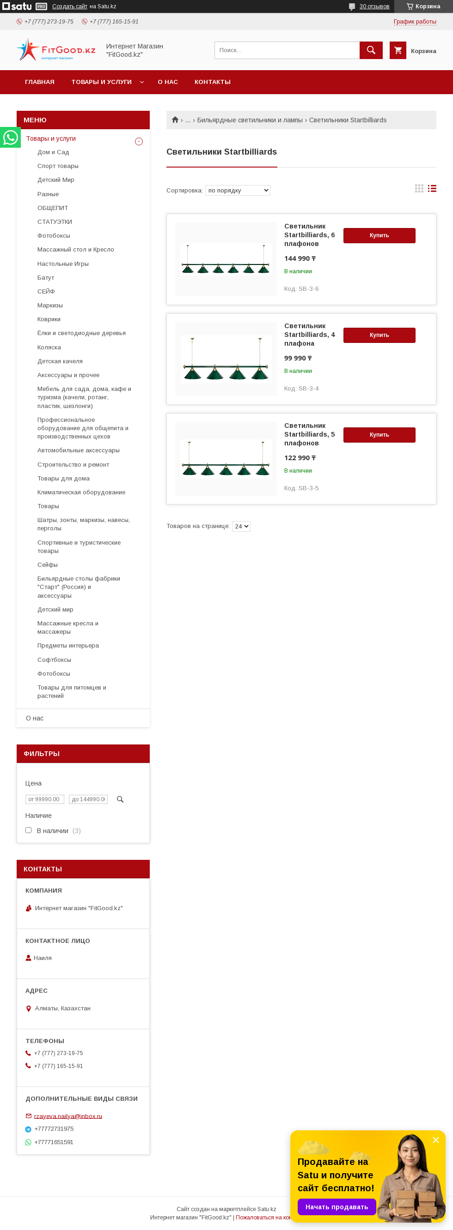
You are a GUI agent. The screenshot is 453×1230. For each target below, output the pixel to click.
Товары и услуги (101, 81)
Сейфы (47, 564)
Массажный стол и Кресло (75, 249)
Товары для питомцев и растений (71, 691)
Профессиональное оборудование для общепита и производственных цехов (83, 428)
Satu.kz (266, 1209)
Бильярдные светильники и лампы (250, 120)
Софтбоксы (54, 659)
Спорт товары (58, 165)
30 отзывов (375, 6)
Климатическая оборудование (81, 492)
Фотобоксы (53, 235)
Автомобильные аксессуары (78, 450)
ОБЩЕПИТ (52, 207)
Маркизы (50, 305)
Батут (45, 277)
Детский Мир (55, 179)
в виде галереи (419, 190)
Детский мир (55, 609)
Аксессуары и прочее (68, 375)
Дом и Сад (53, 152)
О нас (168, 81)
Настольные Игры (63, 263)
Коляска (49, 347)
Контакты (213, 81)
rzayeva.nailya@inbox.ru (68, 1115)
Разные (48, 194)
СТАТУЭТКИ (54, 221)
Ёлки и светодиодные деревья (81, 333)
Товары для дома (63, 478)
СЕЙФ (46, 291)
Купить (379, 235)
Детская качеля (60, 361)
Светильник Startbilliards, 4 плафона (309, 334)
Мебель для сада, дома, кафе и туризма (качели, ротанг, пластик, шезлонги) (84, 397)
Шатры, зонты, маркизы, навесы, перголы (83, 524)
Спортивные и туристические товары (79, 546)
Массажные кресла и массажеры (67, 627)
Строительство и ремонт (73, 464)
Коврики (49, 319)
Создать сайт (69, 6)
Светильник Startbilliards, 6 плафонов (309, 234)
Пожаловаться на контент (269, 1217)
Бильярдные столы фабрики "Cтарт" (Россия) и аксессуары (78, 587)
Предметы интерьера (68, 645)
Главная (40, 81)
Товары (48, 506)
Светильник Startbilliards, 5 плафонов (309, 434)
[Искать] (371, 50)
